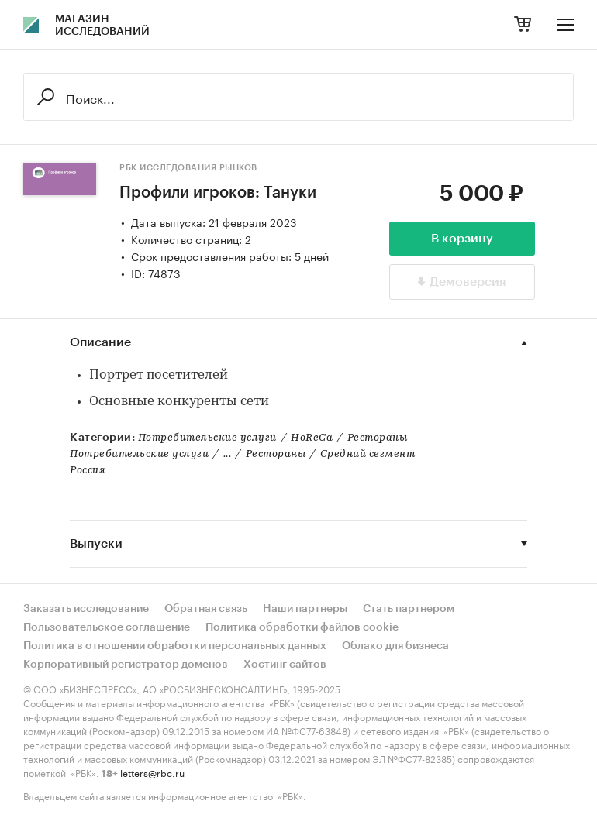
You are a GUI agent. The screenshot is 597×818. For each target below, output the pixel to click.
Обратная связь (205, 608)
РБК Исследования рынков (188, 167)
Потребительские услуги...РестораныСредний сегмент (242, 454)
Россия (87, 470)
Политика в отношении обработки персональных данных (174, 646)
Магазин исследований (102, 25)
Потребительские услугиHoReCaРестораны (273, 438)
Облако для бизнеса (395, 646)
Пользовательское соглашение (106, 627)
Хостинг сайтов (284, 664)
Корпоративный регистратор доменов (125, 664)
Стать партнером (408, 608)
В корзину (462, 238)
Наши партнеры (305, 608)
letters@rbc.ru (152, 772)
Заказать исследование (86, 608)
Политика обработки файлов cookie (302, 627)
